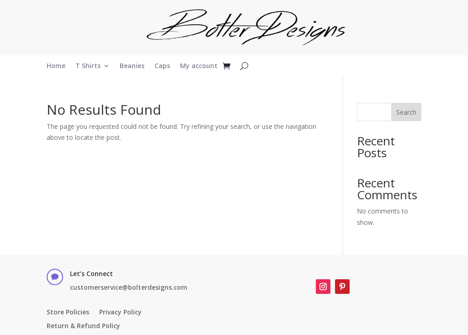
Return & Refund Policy (83, 326)
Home (56, 66)
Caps (162, 66)
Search (406, 112)
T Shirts (88, 66)
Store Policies (68, 312)
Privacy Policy (120, 312)
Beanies (132, 66)
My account (199, 66)
